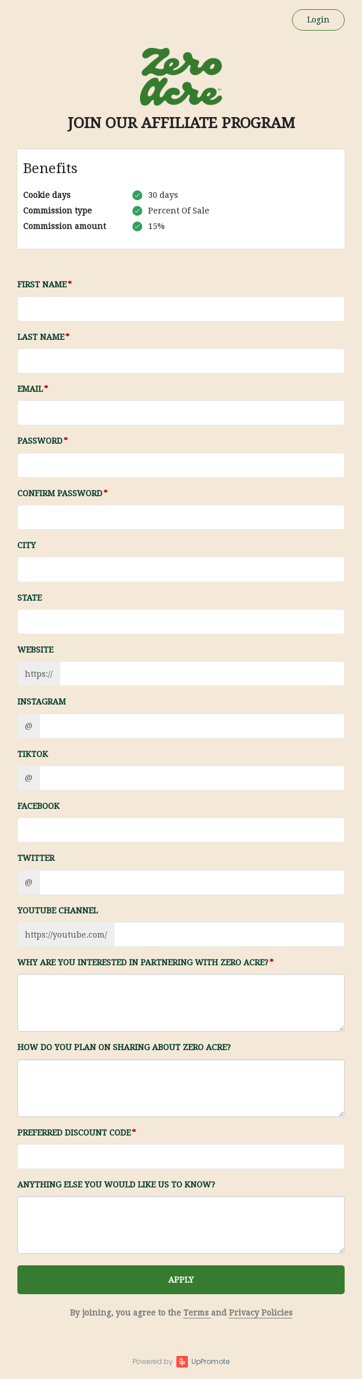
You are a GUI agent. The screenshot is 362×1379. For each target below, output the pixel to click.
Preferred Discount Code (74, 1132)
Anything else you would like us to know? (116, 1184)
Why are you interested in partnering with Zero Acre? (142, 962)
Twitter (35, 858)
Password (39, 440)
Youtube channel (57, 910)
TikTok (32, 754)
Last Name (40, 337)
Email (30, 389)
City (26, 545)
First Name (42, 284)
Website (35, 649)
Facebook (38, 806)
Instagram (41, 701)
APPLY (181, 1279)
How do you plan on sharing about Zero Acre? (124, 1047)
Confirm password (59, 493)
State (29, 597)
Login (318, 19)
